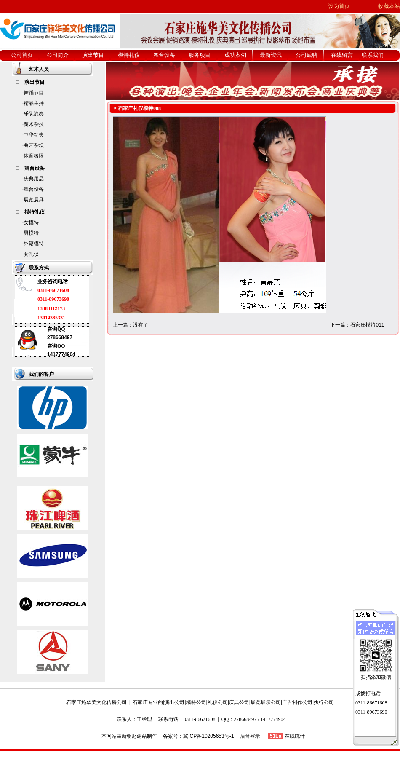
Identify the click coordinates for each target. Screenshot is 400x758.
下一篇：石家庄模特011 (357, 325)
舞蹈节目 (34, 93)
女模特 (31, 222)
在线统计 (295, 736)
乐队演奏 (34, 114)
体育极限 (34, 156)
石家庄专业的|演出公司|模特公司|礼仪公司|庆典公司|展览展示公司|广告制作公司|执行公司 (233, 702)
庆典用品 (34, 179)
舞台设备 (34, 189)
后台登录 (250, 736)
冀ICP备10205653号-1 (208, 736)
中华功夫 (34, 135)
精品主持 (34, 103)
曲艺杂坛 (34, 145)
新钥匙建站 (134, 736)
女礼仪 (31, 254)
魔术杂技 (34, 124)
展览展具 (34, 200)
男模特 (31, 233)
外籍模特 (34, 243)
